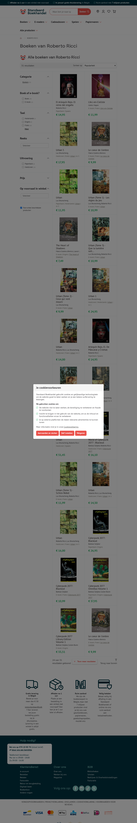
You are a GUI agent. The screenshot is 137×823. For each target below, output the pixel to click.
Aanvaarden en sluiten (47, 433)
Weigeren (81, 433)
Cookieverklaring (71, 427)
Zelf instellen (67, 433)
